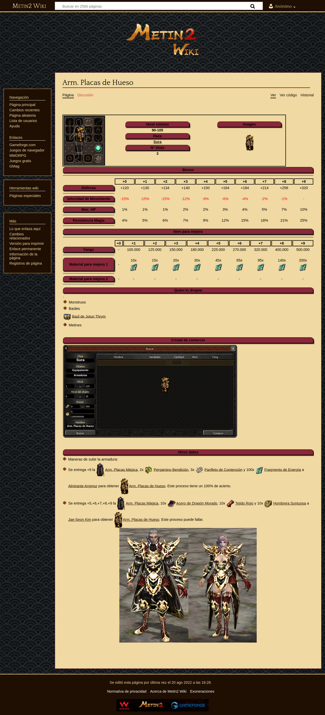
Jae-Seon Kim (79, 520)
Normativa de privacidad (127, 691)
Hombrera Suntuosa (289, 503)
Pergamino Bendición (171, 469)
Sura (157, 142)
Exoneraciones (202, 691)
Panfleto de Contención (223, 469)
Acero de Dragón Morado (196, 503)
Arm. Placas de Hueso (147, 486)
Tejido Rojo (244, 503)
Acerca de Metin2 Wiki (168, 691)
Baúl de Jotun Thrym (89, 316)
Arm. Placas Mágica (121, 469)
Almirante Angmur (82, 486)
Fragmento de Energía (282, 469)
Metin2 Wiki (29, 6)
